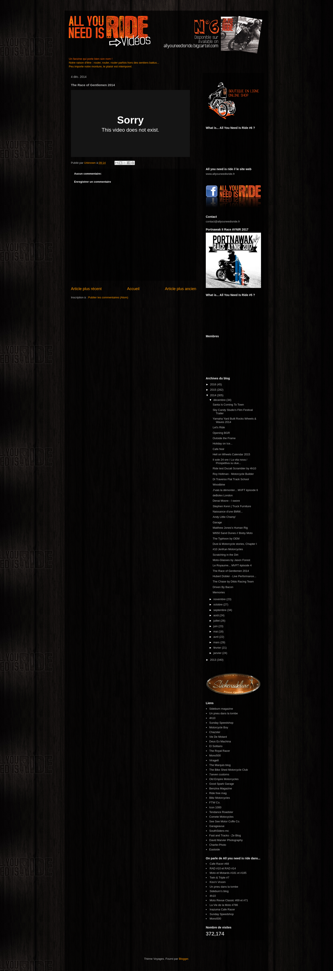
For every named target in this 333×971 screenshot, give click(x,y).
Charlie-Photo (217, 844)
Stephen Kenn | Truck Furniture (232, 506)
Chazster (214, 732)
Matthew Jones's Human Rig (230, 527)
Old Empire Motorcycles (223, 779)
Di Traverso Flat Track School (231, 479)
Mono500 (215, 755)
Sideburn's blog (219, 891)
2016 (213, 384)
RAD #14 (230, 868)
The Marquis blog (219, 765)
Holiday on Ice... (222, 443)
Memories (219, 592)
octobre (218, 604)
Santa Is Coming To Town (228, 404)
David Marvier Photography (226, 840)
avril (216, 636)
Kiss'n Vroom (218, 882)
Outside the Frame (224, 438)
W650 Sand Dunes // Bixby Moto (233, 533)
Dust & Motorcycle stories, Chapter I (235, 543)
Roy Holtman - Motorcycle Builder (233, 474)
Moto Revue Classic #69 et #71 (229, 900)
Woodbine (219, 484)
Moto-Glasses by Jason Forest (231, 560)
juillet (216, 620)
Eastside (214, 849)
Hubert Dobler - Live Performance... (234, 576)
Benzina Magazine (220, 788)
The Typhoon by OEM (226, 538)
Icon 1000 (215, 807)
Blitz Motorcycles (219, 797)
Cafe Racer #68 (219, 863)
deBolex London (223, 495)
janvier (217, 653)
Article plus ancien (180, 289)
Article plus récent (86, 289)
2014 (213, 395)
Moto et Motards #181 (223, 872)
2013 (213, 659)
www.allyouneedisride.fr (220, 173)
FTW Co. (214, 802)
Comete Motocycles (221, 816)
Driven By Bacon (223, 587)
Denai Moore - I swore (226, 500)
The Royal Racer (219, 750)
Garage (217, 522)
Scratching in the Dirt (225, 554)
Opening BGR (221, 432)
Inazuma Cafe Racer (222, 909)
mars (216, 642)
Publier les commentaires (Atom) (108, 297)
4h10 (212, 718)
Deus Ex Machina (220, 741)
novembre (219, 599)
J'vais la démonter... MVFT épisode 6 (235, 490)
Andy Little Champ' (224, 516)
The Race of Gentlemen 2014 (231, 570)
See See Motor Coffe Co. (224, 821)
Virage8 (214, 760)
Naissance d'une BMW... (228, 511)
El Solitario (215, 746)
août (216, 615)
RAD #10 (215, 868)
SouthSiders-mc (219, 830)
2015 (213, 389)
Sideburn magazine (221, 708)
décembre (219, 399)
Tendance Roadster (221, 812)
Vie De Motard (218, 736)
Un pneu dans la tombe (223, 713)
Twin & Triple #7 (219, 877)
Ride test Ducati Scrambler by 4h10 (234, 468)
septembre (220, 610)
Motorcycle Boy (218, 727)
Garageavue (216, 826)
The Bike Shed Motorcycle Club (228, 769)
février (217, 647)
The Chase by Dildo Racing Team (233, 581)
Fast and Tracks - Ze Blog (225, 835)
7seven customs (219, 774)
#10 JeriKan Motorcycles (228, 549)
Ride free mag (218, 793)
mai (216, 631)
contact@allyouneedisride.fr (223, 221)
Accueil (133, 289)
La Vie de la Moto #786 (224, 905)
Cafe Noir (218, 449)
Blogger (183, 958)
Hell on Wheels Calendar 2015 (231, 454)
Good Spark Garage (221, 783)
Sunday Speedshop (221, 722)
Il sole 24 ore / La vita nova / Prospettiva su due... (230, 461)
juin (216, 626)
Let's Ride (219, 427)
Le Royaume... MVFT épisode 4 (232, 565)
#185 (243, 872)
